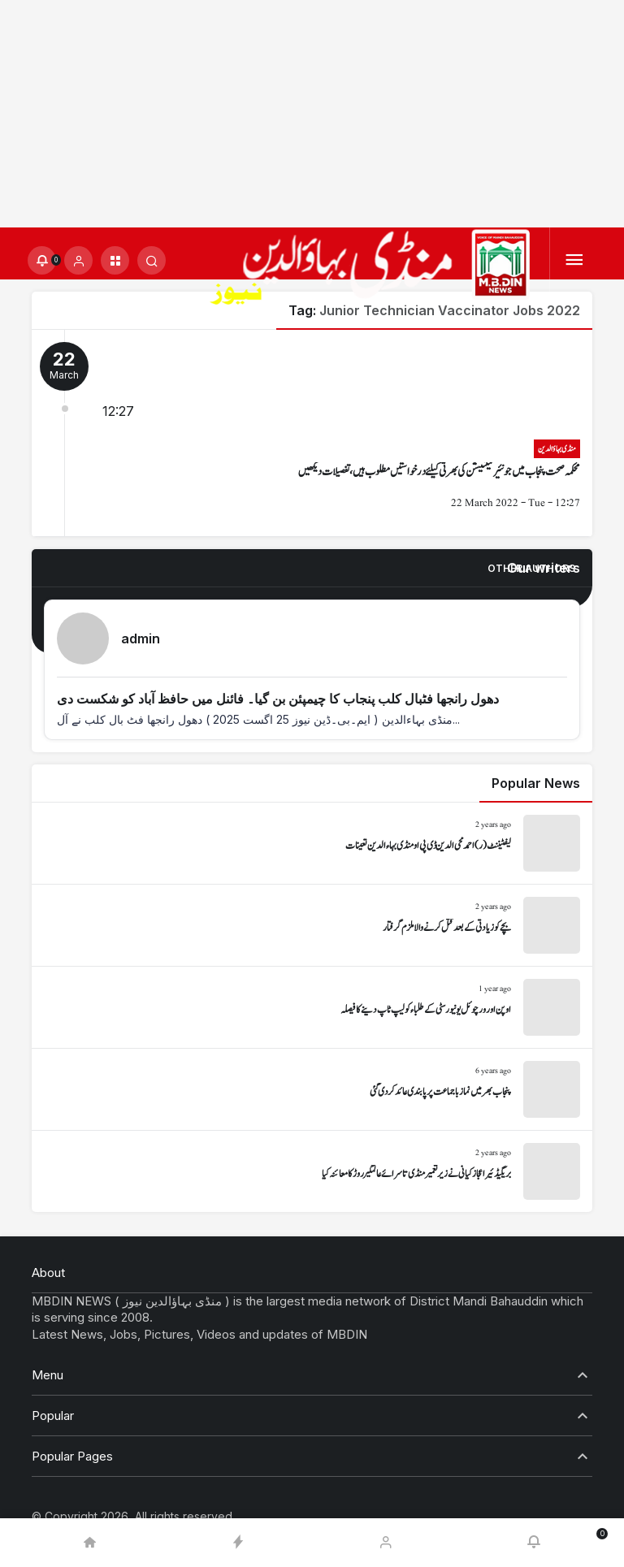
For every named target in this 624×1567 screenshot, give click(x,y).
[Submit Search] (151, 260)
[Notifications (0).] (42, 260)
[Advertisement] (312, 113)
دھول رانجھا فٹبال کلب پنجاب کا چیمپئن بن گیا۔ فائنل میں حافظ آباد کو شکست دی (278, 698)
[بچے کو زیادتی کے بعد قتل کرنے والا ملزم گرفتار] (312, 925)
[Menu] (574, 260)
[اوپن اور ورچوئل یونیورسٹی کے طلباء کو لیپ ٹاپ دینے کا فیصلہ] (312, 1007)
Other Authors (531, 568)
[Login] (78, 260)
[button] (115, 260)
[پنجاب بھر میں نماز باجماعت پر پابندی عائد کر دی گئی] (312, 1089)
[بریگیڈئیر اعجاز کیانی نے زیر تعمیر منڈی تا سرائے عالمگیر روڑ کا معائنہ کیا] (312, 1171)
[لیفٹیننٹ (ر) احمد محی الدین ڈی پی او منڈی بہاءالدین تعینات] (312, 843)
